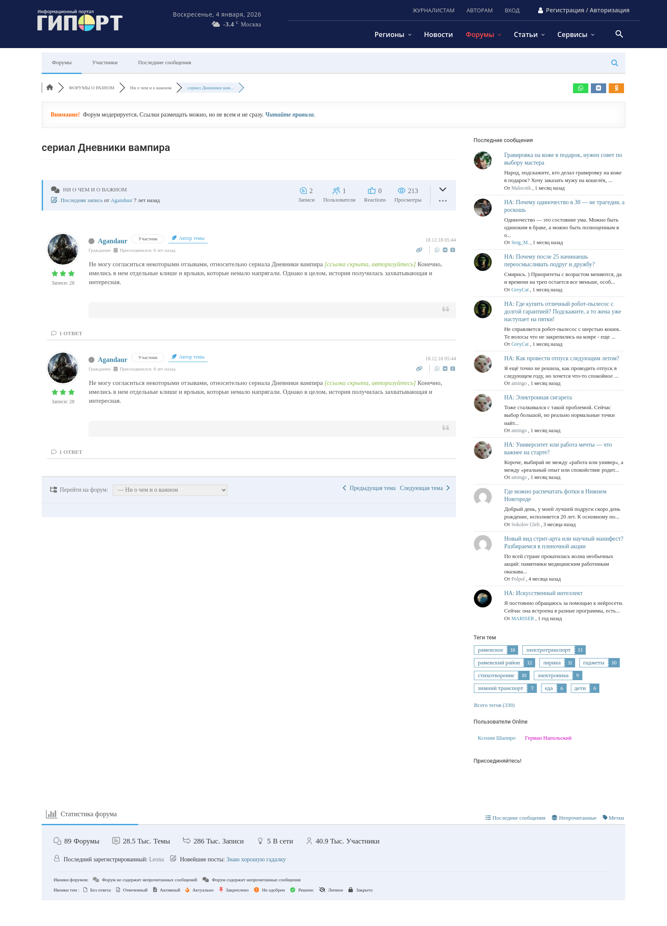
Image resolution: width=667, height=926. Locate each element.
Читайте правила (289, 114)
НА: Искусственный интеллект (543, 593)
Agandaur (121, 200)
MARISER (522, 618)
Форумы (61, 62)
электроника (553, 675)
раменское (490, 650)
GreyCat (520, 290)
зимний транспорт (500, 688)
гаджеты (593, 663)
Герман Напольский (548, 738)
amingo (519, 383)
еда (549, 688)
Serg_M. (520, 242)
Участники (104, 62)
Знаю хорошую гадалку (256, 859)
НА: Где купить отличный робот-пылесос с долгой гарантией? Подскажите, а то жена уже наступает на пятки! (562, 311)
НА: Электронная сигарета (538, 397)
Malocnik (521, 188)
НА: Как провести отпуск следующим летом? (561, 358)
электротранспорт (548, 650)
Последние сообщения (164, 62)
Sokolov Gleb (525, 524)
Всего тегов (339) (494, 705)
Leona (156, 859)
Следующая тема (425, 488)
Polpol (517, 579)
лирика (552, 663)
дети (580, 688)
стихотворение (496, 675)
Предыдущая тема (369, 488)
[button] (619, 34)
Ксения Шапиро (497, 738)
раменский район (499, 663)
